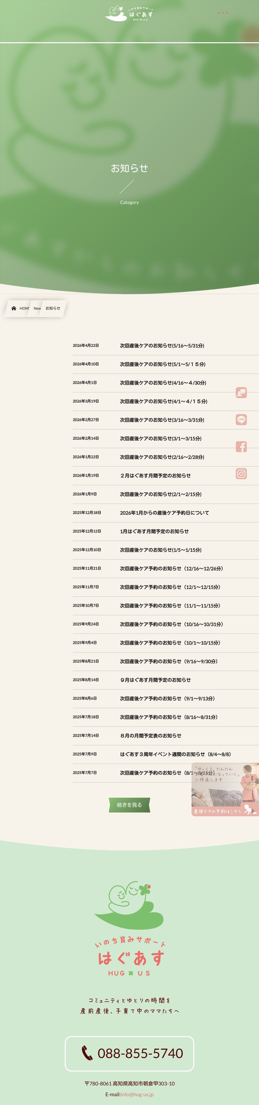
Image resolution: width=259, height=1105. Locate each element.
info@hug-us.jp (137, 1094)
